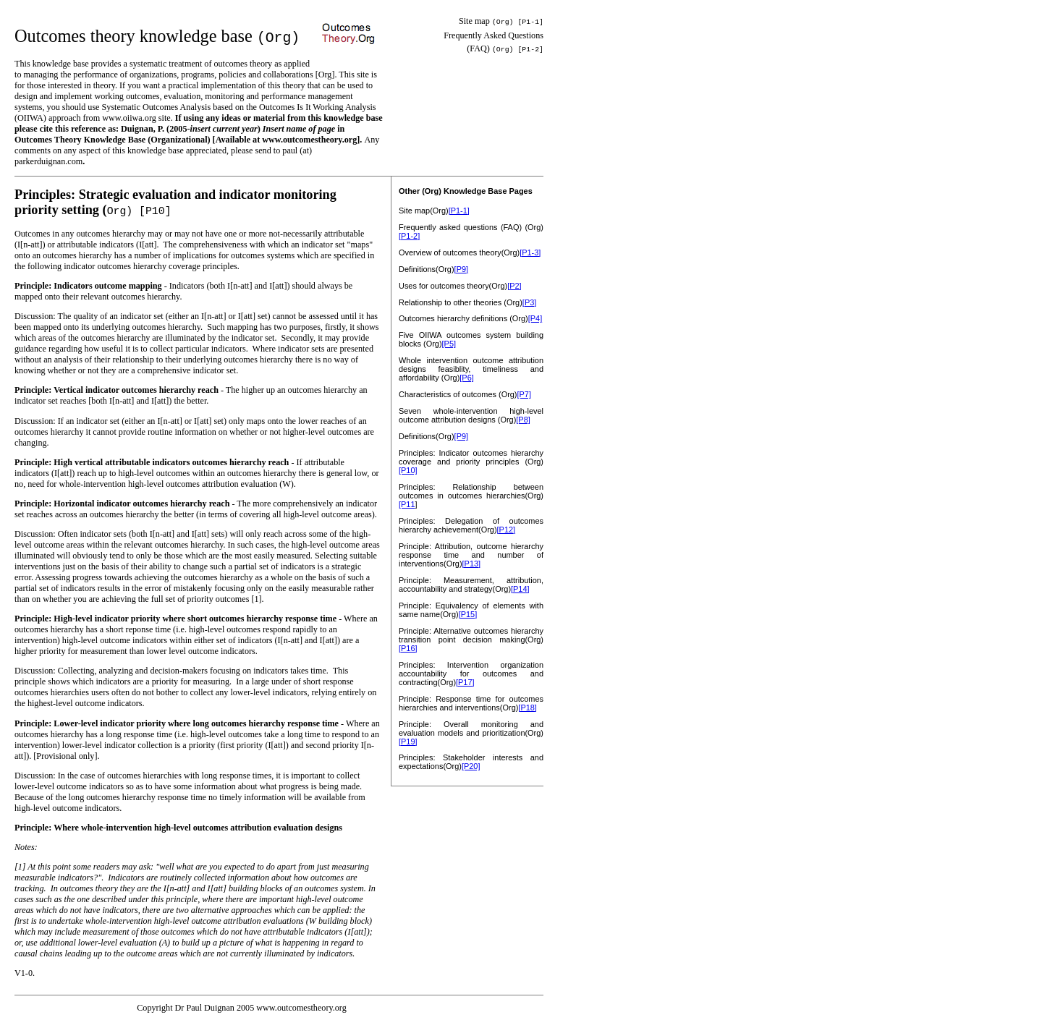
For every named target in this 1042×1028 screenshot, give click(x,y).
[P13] (471, 563)
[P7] (524, 394)
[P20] (471, 766)
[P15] (468, 614)
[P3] (529, 302)
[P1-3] (530, 252)
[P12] (506, 529)
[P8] (523, 419)
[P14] (520, 589)
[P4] (535, 318)
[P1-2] (409, 235)
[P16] (408, 648)
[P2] (514, 285)
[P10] (408, 470)
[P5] (449, 343)
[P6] (466, 377)
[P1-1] (459, 210)
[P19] (408, 741)
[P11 (407, 504)
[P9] (461, 269)
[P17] (465, 682)
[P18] (527, 707)
